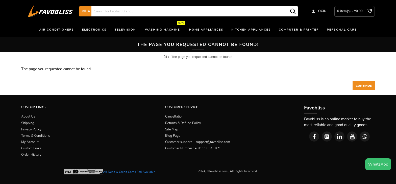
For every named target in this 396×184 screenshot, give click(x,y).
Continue (364, 86)
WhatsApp (378, 164)
